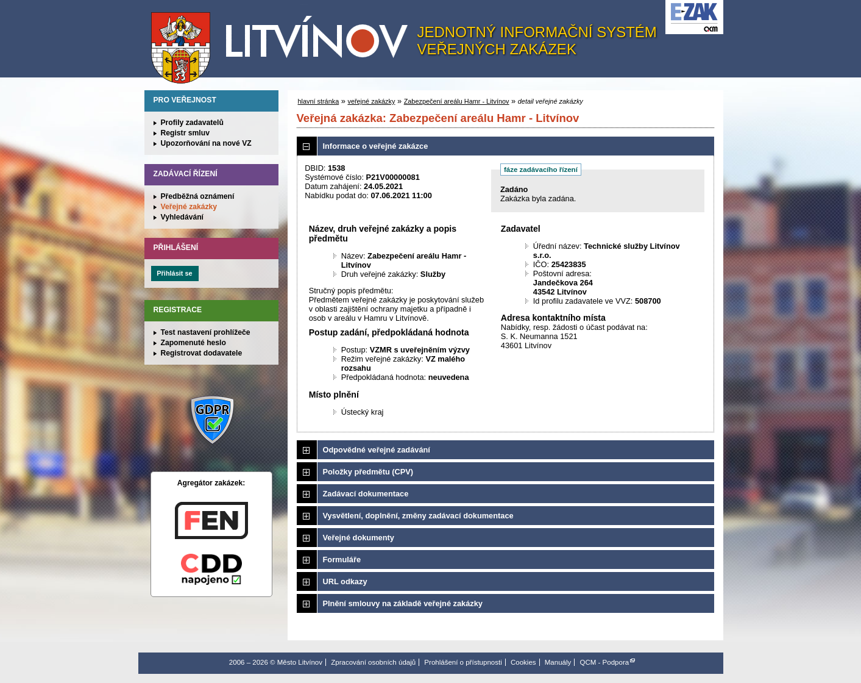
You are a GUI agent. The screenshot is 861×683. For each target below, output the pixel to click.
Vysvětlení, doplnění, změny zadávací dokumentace (418, 515)
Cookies (523, 662)
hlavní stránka (318, 101)
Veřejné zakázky (189, 206)
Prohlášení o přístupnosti (462, 662)
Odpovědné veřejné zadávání (376, 449)
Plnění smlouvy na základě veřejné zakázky (403, 603)
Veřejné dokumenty (358, 537)
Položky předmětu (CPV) (368, 471)
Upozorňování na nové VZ (206, 143)
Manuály (558, 662)
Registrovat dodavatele (202, 353)
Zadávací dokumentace (366, 493)
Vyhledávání (182, 217)
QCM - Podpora (604, 662)
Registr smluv (185, 133)
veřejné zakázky (371, 101)
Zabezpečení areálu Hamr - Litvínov (456, 101)
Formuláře (342, 559)
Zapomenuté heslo (193, 342)
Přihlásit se (174, 273)
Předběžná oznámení (198, 196)
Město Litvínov (284, 42)
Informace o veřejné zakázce (375, 146)
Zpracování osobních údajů (373, 662)
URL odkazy (345, 581)
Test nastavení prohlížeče (205, 332)
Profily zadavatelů (192, 122)
